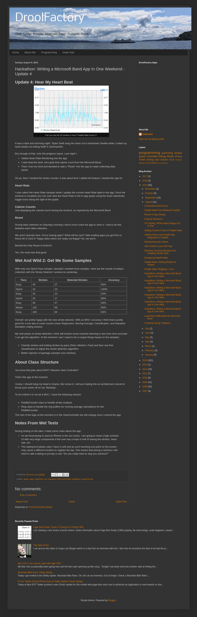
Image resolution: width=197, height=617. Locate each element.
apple (26, 479)
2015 (145, 185)
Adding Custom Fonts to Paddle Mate (163, 230)
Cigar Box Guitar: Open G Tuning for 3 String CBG (58, 527)
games (142, 163)
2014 (145, 360)
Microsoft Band (64, 479)
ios (46, 479)
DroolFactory (49, 18)
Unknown (148, 134)
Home (15, 52)
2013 (145, 364)
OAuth (172, 160)
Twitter (142, 159)
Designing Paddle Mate (156, 257)
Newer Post (22, 501)
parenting (167, 152)
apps (32, 479)
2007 (145, 391)
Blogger (112, 600)
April (147, 341)
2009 (145, 382)
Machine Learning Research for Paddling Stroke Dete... (160, 252)
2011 (145, 373)
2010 (145, 377)
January (149, 354)
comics (179, 160)
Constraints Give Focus (156, 206)
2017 (145, 176)
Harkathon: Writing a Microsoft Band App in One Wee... (162, 310)
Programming (49, 52)
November (150, 189)
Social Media (151, 163)
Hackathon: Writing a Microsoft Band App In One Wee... (162, 274)
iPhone (178, 156)
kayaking (52, 479)
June (147, 333)
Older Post (121, 501)
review (178, 152)
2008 (145, 386)
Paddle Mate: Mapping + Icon (159, 269)
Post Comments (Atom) (40, 507)
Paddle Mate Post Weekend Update (162, 210)
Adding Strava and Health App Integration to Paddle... (159, 236)
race (157, 159)
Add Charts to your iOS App (158, 246)
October (149, 193)
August (149, 202)
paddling (76, 479)
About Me (30, 52)
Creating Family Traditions (157, 323)
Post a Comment (28, 495)
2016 (145, 180)
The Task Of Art (41, 545)
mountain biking (156, 156)
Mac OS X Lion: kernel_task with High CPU (39, 563)
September (151, 197)
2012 (145, 369)
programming (87, 479)
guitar (142, 156)
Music (170, 156)
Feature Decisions (153, 219)
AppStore (39, 479)
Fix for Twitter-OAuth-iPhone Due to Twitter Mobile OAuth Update (50, 581)
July (147, 328)
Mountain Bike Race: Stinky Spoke (35, 572)
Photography (163, 163)
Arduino (164, 159)
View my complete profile (151, 139)
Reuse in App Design (154, 214)
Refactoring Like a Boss (156, 242)
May (147, 337)
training (150, 159)
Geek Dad (68, 52)
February (150, 350)
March (148, 346)
